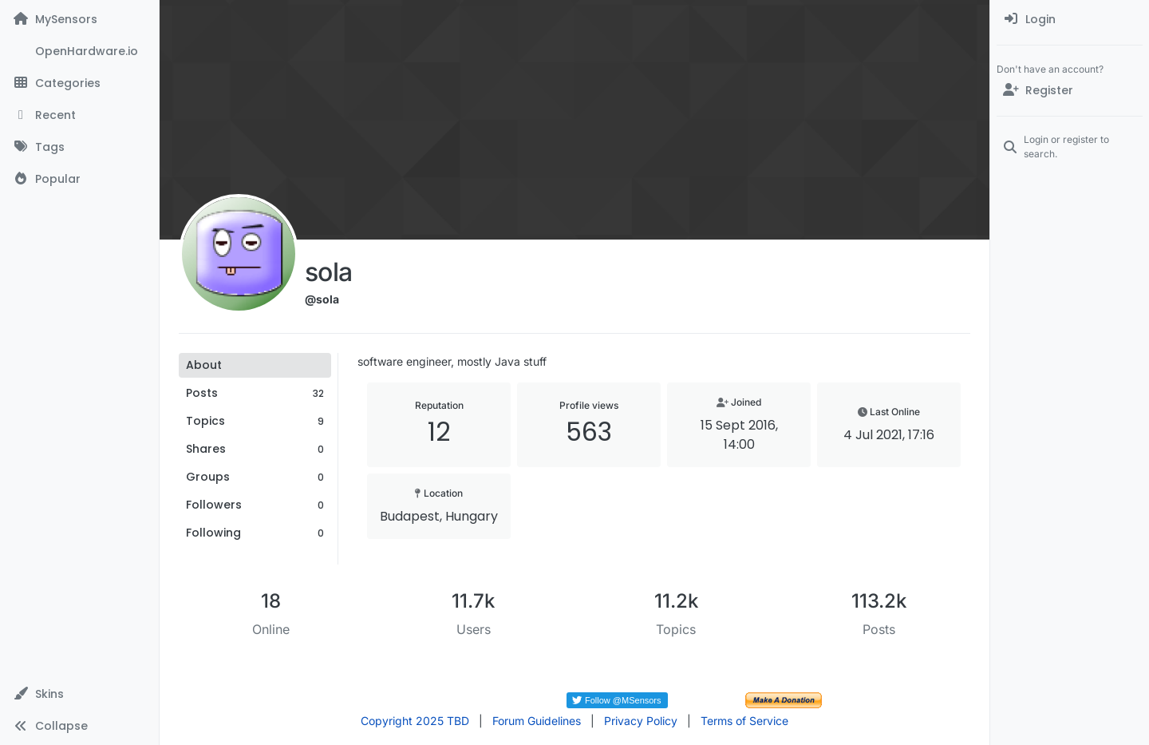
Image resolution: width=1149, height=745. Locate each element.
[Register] (1070, 90)
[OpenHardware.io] (79, 51)
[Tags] (79, 147)
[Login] (1070, 19)
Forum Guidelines (536, 720)
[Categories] (79, 83)
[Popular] (79, 179)
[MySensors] (79, 19)
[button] (79, 694)
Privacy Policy (640, 720)
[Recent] (79, 115)
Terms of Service (744, 720)
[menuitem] (1070, 19)
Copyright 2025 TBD (415, 720)
